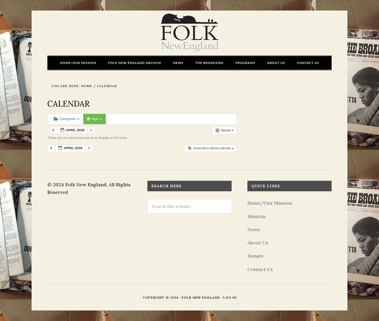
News (253, 230)
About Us (257, 243)
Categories (66, 119)
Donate (255, 256)
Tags (94, 119)
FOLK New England (190, 33)
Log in (230, 297)
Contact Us (260, 269)
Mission (256, 216)
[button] (210, 148)
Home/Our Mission (269, 203)
